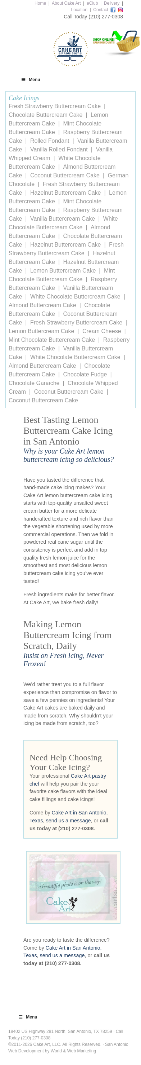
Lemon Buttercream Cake (63, 271)
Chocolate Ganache (34, 383)
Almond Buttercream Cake (42, 305)
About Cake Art (66, 3)
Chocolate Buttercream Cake (45, 115)
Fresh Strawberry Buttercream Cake (55, 106)
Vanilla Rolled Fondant (59, 149)
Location (79, 9)
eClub (92, 3)
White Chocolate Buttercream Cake (75, 296)
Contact (100, 9)
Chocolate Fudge (85, 374)
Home (40, 3)
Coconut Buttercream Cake (65, 175)
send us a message (68, 820)
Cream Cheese (101, 331)
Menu (30, 79)
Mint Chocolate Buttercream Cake (52, 340)
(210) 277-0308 (105, 16)
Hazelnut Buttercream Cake (65, 193)
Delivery (111, 3)
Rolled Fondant (49, 141)
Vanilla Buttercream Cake (62, 219)
